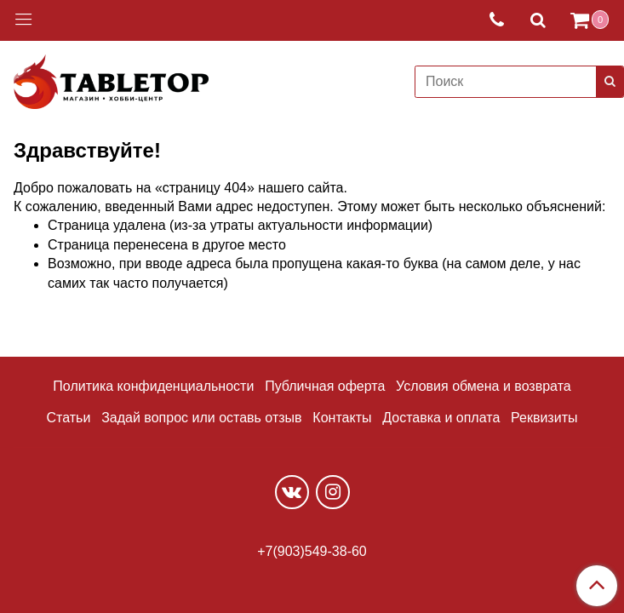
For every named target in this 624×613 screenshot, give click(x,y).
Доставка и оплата (441, 417)
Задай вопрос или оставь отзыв (201, 417)
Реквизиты (544, 417)
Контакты (341, 417)
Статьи (69, 417)
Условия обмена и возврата (483, 386)
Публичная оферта (325, 386)
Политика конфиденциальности (153, 386)
